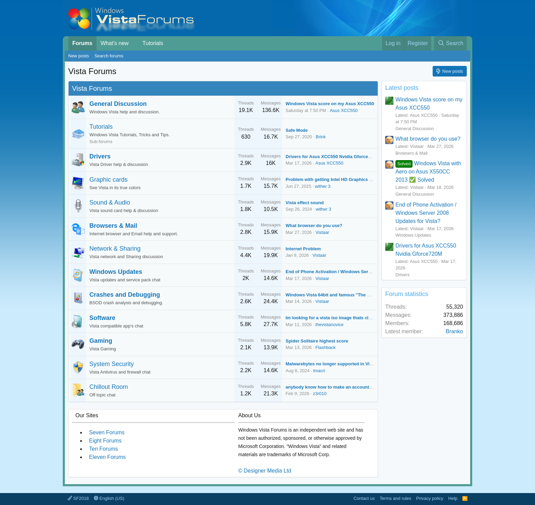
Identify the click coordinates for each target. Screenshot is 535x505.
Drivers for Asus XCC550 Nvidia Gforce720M (332, 156)
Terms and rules (395, 498)
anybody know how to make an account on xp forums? (343, 387)
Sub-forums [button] (100, 141)
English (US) (109, 498)
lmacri (319, 370)
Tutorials (153, 43)
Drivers (100, 156)
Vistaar (322, 232)
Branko (454, 331)
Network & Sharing (115, 248)
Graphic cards (108, 179)
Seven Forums (107, 432)
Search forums (109, 55)
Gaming (100, 340)
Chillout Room (108, 386)
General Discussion (118, 103)
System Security (111, 364)
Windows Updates (115, 271)
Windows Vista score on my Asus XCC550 (330, 103)
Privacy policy (429, 498)
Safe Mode (297, 130)
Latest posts (401, 87)
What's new (115, 43)
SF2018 (78, 498)
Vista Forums (92, 88)
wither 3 (323, 186)
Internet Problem (303, 248)
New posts (78, 55)
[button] (133, 43)
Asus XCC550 (344, 110)
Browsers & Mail (113, 225)
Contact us (364, 498)
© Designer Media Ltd (264, 471)
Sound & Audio (109, 202)
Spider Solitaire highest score (317, 340)
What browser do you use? (314, 225)
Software (102, 317)
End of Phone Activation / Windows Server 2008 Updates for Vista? (356, 271)
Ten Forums (103, 449)
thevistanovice (329, 324)
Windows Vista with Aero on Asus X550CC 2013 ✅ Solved (428, 171)
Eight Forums (105, 441)
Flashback (325, 347)
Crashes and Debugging (124, 294)
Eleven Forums (107, 457)
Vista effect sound (305, 202)
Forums (82, 43)
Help (453, 498)
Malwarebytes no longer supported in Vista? (332, 363)
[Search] (450, 43)
